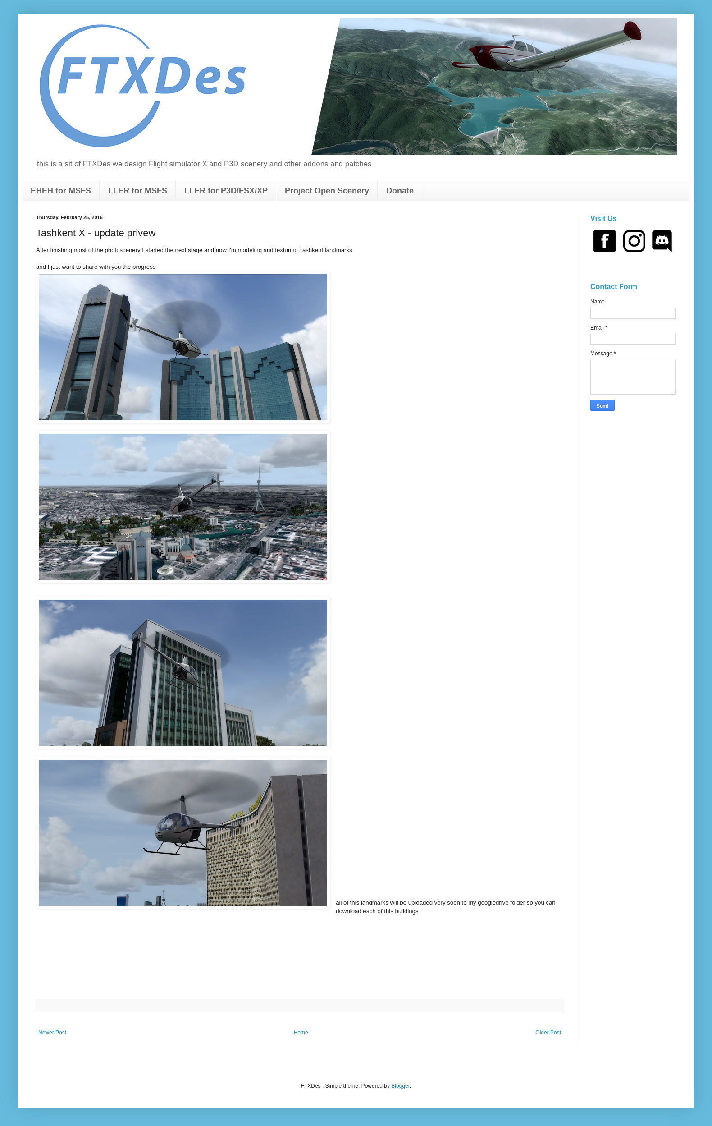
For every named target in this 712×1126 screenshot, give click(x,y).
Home (301, 1032)
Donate (400, 190)
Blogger (400, 1086)
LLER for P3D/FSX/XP (226, 190)
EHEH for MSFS (61, 190)
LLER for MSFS (137, 190)
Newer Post (52, 1032)
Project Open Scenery (327, 190)
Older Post (548, 1032)
